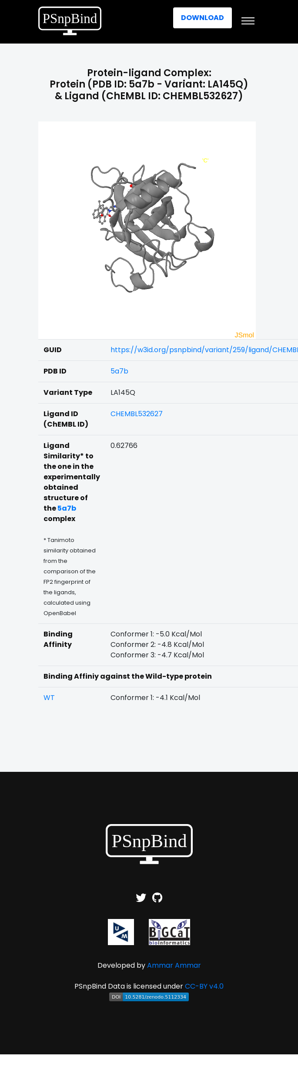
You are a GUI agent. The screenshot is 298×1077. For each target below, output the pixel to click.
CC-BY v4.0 (204, 986)
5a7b (119, 371)
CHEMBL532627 (136, 414)
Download (202, 18)
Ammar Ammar (174, 965)
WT (49, 698)
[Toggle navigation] (248, 21)
